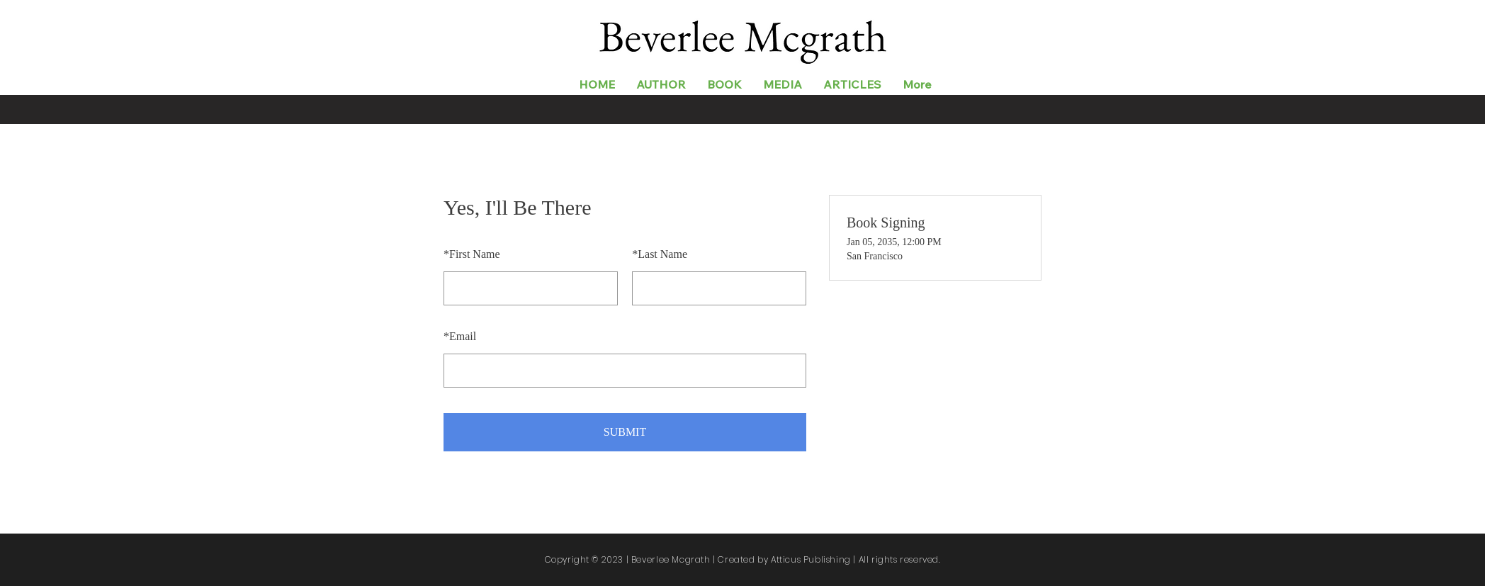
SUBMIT (625, 432)
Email (460, 336)
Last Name (659, 254)
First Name (472, 254)
